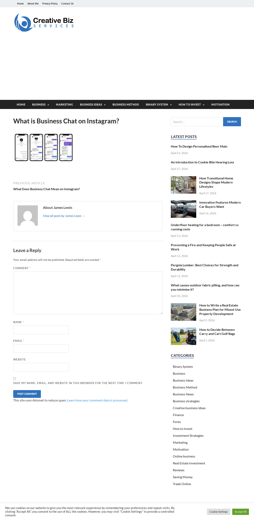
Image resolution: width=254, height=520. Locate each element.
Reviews (178, 470)
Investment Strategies (188, 435)
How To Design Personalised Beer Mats (199, 146)
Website (19, 359)
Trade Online (182, 484)
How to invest (190, 104)
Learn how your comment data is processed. (97, 400)
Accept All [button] (240, 511)
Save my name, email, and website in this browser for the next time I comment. (78, 383)
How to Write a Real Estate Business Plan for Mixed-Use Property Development (220, 309)
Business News (183, 394)
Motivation (220, 104)
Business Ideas (91, 104)
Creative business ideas (189, 408)
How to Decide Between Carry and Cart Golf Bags (217, 332)
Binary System (157, 104)
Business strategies (186, 401)
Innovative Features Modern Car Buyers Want (220, 204)
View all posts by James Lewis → (64, 216)
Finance (178, 415)
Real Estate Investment (189, 463)
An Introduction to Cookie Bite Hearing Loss (202, 162)
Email (18, 340)
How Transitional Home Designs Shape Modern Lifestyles (216, 182)
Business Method (125, 104)
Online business (184, 456)
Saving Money (183, 477)
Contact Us (67, 3)
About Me (33, 3)
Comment (22, 268)
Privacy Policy (50, 3)
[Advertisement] (127, 69)
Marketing (64, 104)
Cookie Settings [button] (218, 511)
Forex (177, 422)
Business (39, 104)
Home (20, 3)
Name (18, 322)
